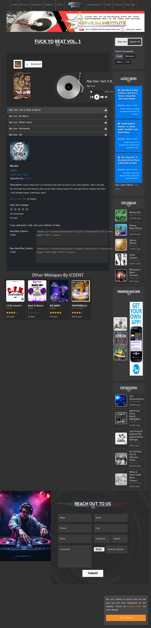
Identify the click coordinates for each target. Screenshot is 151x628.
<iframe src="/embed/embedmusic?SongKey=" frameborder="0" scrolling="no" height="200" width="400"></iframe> (86, 237)
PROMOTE (118, 5)
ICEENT (28, 178)
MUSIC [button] (59, 5)
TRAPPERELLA (79, 305)
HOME (14, 5)
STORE (108, 5)
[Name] (75, 518)
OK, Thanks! (126, 617)
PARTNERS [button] (36, 5)
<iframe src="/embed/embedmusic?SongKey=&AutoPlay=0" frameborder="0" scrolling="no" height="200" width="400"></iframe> (86, 254)
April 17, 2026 (131, 105)
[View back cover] (19, 151)
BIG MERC (55, 305)
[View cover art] (18, 64)
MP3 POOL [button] (23, 5)
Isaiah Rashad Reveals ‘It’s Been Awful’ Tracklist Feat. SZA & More (128, 128)
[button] (134, 5)
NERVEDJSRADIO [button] (94, 5)
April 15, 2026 (131, 139)
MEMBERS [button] (49, 5)
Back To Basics (35, 305)
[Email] (111, 518)
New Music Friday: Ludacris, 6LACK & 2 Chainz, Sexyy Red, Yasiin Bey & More (128, 94)
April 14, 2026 (131, 170)
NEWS (127, 5)
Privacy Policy (135, 606)
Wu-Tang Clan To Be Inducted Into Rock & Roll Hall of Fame (128, 160)
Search (134, 42)
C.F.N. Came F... (14, 305)
